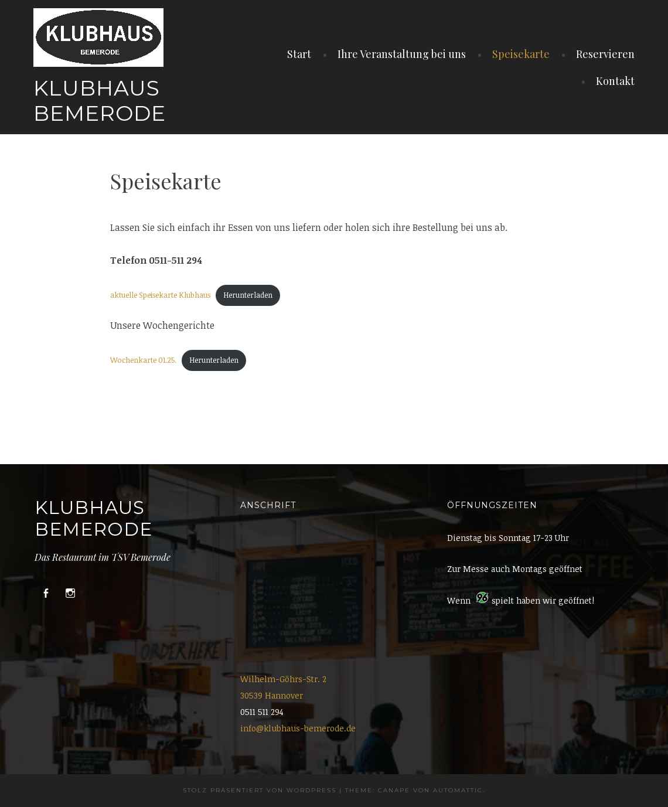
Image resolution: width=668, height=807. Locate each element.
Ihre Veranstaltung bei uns (402, 54)
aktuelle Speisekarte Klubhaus (160, 295)
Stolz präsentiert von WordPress (259, 790)
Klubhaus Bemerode (99, 100)
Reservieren (605, 54)
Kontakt (615, 81)
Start (299, 54)
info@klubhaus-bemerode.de (298, 728)
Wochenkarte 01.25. (143, 360)
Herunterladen (247, 295)
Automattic (458, 790)
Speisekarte (521, 54)
